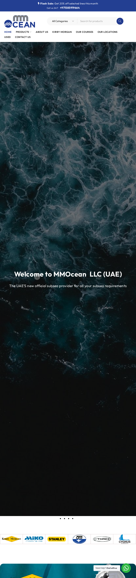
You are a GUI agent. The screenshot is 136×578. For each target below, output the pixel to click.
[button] (37, 277)
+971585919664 (70, 7)
